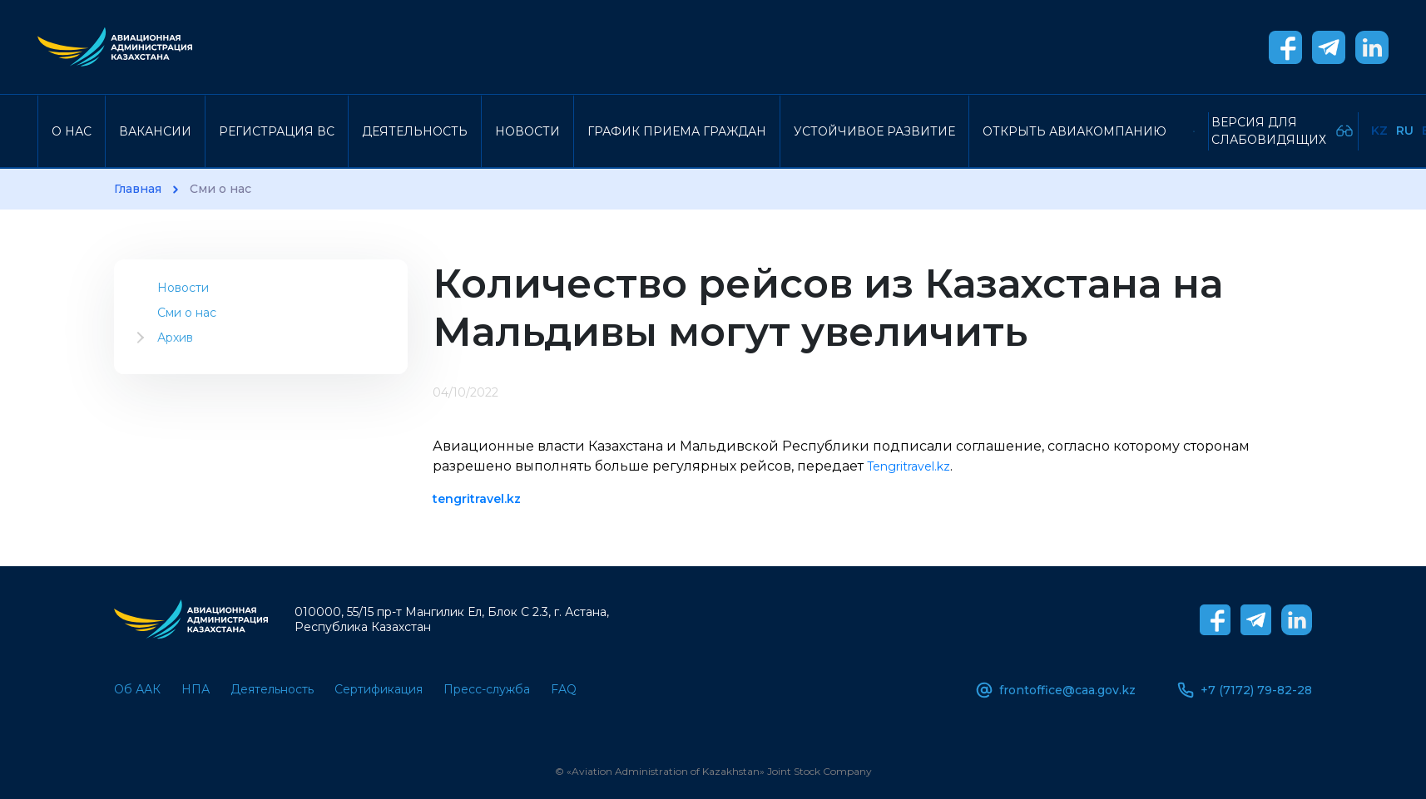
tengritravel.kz (477, 498)
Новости (527, 131)
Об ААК (137, 689)
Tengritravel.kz (908, 466)
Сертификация (378, 689)
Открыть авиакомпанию (1074, 131)
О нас (72, 131)
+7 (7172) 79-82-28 (1244, 690)
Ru (1405, 130)
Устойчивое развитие (874, 131)
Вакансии (155, 131)
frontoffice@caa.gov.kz (1056, 690)
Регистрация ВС (276, 131)
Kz (1379, 130)
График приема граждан (676, 131)
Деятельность (415, 131)
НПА (195, 689)
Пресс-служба (486, 689)
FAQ (564, 689)
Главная (137, 189)
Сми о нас (186, 312)
